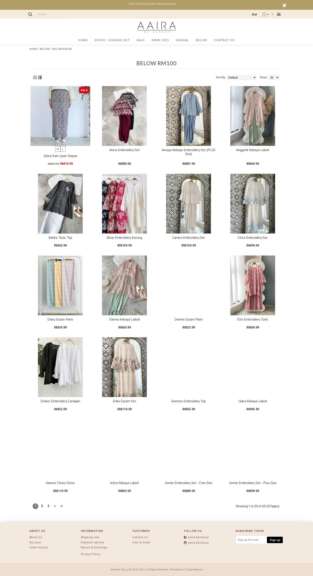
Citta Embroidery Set (253, 237)
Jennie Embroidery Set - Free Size (188, 483)
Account (35, 542)
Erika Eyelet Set (124, 401)
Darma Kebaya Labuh (124, 319)
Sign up (275, 540)
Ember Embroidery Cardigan (60, 401)
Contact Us (140, 537)
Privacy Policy (90, 554)
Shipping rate (90, 537)
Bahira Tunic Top (60, 237)
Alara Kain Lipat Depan (60, 156)
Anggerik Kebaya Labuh (252, 150)
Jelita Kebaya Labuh (124, 483)
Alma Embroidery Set (124, 150)
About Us (35, 537)
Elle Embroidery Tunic (252, 319)
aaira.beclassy (196, 537)
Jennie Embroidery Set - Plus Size (252, 483)
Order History (38, 547)
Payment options (93, 542)
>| (61, 506)
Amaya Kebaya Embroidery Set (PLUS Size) (188, 152)
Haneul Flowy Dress (60, 483)
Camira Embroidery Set (188, 237)
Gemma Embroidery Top (188, 401)
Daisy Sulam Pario (60, 319)
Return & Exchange (94, 547)
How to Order (141, 542)
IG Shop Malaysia (193, 569)
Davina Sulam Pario (189, 319)
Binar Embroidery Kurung (124, 237)
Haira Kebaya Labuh (252, 401)
